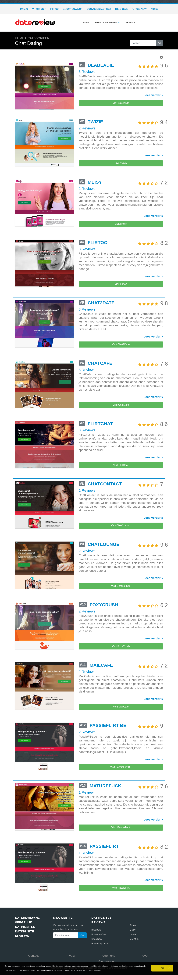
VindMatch (39, 8)
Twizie (24, 8)
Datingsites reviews (107, 22)
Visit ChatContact (121, 574)
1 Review (86, 873)
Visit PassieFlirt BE (121, 841)
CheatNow (139, 8)
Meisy (155, 8)
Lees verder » (153, 95)
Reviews (130, 22)
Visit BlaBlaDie (121, 103)
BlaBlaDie (121, 8)
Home (86, 22)
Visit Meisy (121, 240)
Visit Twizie (121, 173)
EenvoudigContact (98, 8)
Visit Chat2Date (121, 374)
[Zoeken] (159, 43)
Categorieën (38, 38)
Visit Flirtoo (121, 307)
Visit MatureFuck (120, 908)
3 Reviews (87, 272)
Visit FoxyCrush (121, 708)
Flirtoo (54, 8)
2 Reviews (87, 138)
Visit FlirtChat (120, 507)
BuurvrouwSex (72, 8)
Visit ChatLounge (121, 641)
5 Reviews (87, 72)
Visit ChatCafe (121, 440)
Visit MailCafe (121, 774)
